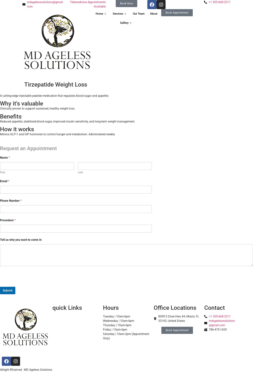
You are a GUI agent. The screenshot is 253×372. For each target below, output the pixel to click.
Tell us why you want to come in (21, 239)
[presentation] (27, 284)
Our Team (139, 13)
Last (80, 172)
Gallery (126, 22)
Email (4, 181)
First (2, 172)
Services (119, 13)
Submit (8, 290)
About (153, 13)
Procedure (8, 220)
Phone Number (11, 200)
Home (101, 13)
